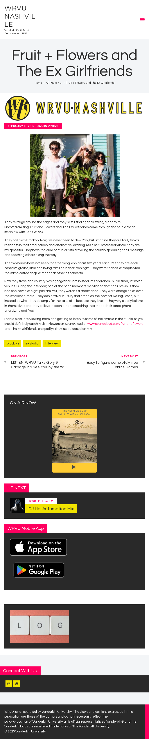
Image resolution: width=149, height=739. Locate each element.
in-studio (31, 343)
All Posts (51, 82)
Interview (52, 343)
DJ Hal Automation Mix (51, 509)
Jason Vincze (48, 126)
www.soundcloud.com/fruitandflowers (115, 323)
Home (38, 82)
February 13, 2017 (21, 126)
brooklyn (13, 343)
